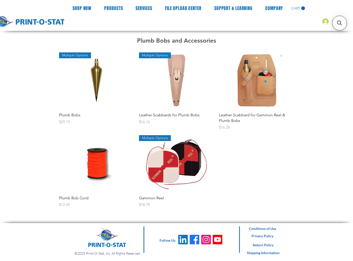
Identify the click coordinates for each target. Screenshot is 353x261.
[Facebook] (194, 239)
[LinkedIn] (183, 239)
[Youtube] (217, 239)
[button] (298, 8)
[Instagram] (206, 239)
